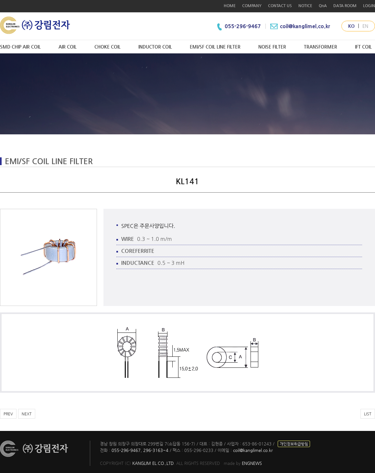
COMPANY (252, 5)
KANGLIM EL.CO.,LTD (153, 463)
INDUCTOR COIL (155, 46)
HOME (230, 5)
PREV (8, 413)
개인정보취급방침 (294, 444)
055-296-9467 (243, 26)
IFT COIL (363, 46)
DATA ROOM (345, 5)
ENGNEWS (252, 463)
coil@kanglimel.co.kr (299, 26)
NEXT (27, 413)
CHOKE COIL (107, 46)
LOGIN (369, 5)
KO (351, 25)
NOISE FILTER (272, 46)
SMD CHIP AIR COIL (20, 46)
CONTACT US (280, 5)
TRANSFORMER (320, 46)
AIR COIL (68, 46)
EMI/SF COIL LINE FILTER (215, 46)
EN (365, 25)
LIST (367, 413)
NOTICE (305, 5)
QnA (323, 5)
